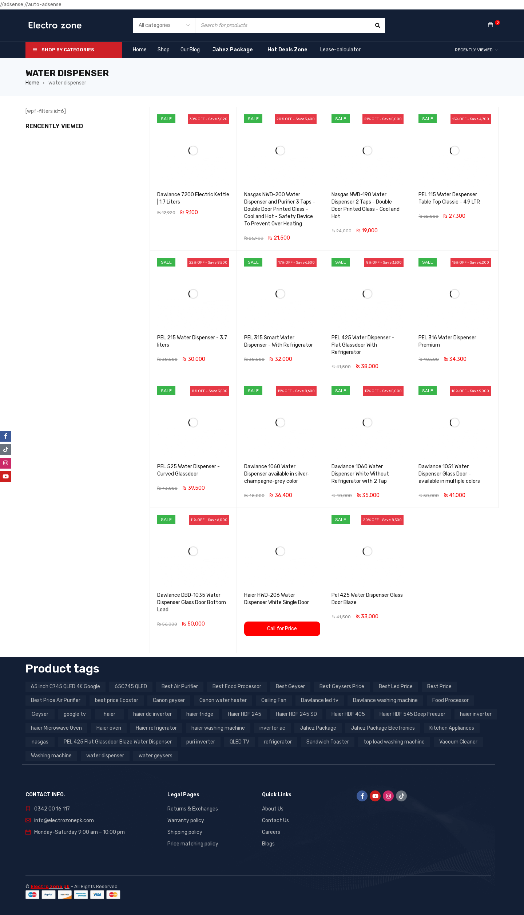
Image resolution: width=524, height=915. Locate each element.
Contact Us (275, 820)
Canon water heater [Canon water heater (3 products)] (223, 700)
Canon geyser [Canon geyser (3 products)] (169, 700)
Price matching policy (192, 844)
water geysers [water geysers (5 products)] (155, 756)
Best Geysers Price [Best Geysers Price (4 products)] (341, 686)
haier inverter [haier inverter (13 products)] (476, 714)
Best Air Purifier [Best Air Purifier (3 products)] (180, 686)
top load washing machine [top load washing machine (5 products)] (394, 742)
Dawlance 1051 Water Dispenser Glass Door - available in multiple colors (449, 474)
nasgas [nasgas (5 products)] (40, 742)
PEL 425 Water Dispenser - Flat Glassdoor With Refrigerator (363, 345)
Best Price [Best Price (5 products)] (439, 686)
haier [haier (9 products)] (109, 714)
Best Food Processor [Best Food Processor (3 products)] (237, 686)
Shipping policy (184, 832)
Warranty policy (185, 820)
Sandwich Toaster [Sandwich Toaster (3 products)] (327, 742)
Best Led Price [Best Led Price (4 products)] (396, 686)
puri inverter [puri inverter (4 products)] (200, 742)
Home (32, 83)
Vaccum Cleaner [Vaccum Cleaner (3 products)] (458, 742)
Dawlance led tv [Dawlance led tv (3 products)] (319, 700)
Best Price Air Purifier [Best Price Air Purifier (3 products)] (55, 700)
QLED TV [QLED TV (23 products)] (239, 742)
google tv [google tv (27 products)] (75, 714)
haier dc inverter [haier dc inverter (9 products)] (152, 714)
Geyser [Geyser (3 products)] (40, 714)
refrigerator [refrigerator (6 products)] (278, 742)
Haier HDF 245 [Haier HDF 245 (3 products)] (244, 714)
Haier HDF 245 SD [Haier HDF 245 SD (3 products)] (296, 714)
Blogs (268, 844)
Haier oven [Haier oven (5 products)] (108, 728)
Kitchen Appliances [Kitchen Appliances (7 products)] (451, 728)
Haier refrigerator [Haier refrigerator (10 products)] (156, 728)
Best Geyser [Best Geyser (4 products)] (290, 686)
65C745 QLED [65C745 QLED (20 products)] (131, 686)
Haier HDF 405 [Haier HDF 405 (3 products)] (348, 714)
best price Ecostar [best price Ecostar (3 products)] (116, 700)
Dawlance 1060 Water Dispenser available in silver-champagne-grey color (277, 474)
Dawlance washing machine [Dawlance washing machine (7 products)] (385, 700)
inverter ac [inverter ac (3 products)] (272, 728)
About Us (272, 809)
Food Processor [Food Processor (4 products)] (450, 700)
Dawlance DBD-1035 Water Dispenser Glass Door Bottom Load (191, 602)
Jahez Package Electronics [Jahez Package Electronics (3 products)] (383, 728)
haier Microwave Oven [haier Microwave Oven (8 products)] (56, 728)
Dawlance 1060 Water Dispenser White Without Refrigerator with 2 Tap (360, 474)
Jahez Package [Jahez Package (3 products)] (318, 728)
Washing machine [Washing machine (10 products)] (51, 756)
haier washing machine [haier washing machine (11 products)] (218, 728)
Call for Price (282, 629)
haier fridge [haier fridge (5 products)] (199, 714)
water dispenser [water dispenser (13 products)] (105, 756)
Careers (271, 832)
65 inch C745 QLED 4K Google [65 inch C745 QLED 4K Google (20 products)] (65, 686)
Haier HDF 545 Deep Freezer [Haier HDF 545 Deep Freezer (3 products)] (412, 714)
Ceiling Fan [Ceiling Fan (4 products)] (273, 700)
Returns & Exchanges (192, 809)
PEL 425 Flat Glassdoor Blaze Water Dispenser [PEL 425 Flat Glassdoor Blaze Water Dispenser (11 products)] (118, 742)
